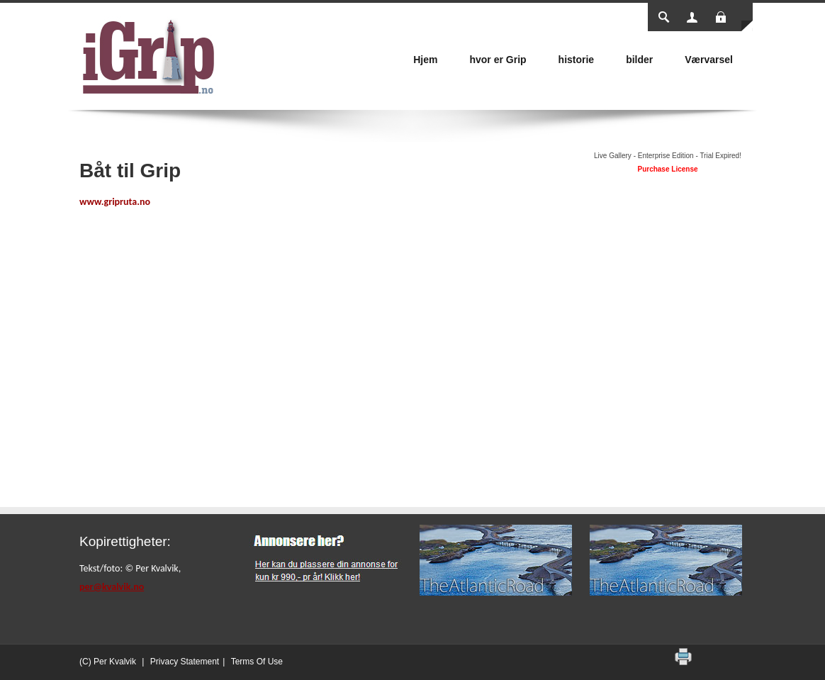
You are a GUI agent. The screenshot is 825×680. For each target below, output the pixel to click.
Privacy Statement (184, 662)
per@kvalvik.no (111, 587)
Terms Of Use (257, 662)
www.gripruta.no (114, 202)
